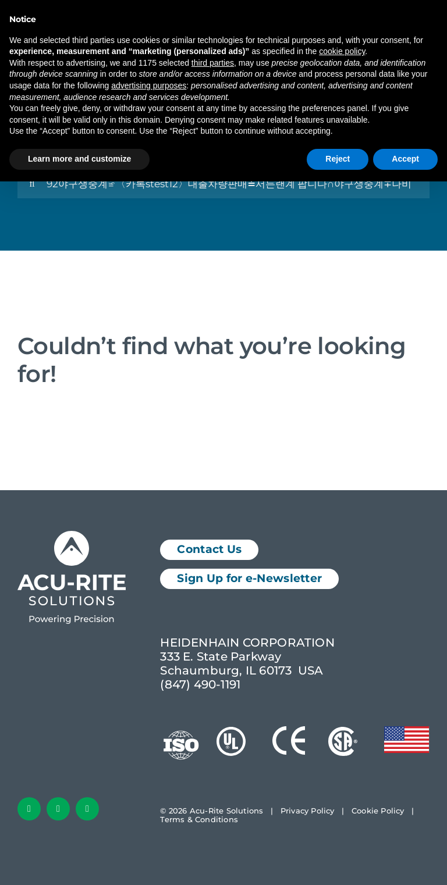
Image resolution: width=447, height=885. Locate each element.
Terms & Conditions (199, 819)
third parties (212, 62)
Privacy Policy (308, 810)
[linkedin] (58, 808)
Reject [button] (337, 158)
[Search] (32, 183)
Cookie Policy (378, 810)
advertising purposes (148, 85)
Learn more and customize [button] (79, 158)
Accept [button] (405, 158)
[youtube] (87, 808)
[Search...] (223, 183)
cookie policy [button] (342, 51)
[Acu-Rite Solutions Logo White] (71, 537)
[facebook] (29, 808)
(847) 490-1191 (200, 684)
